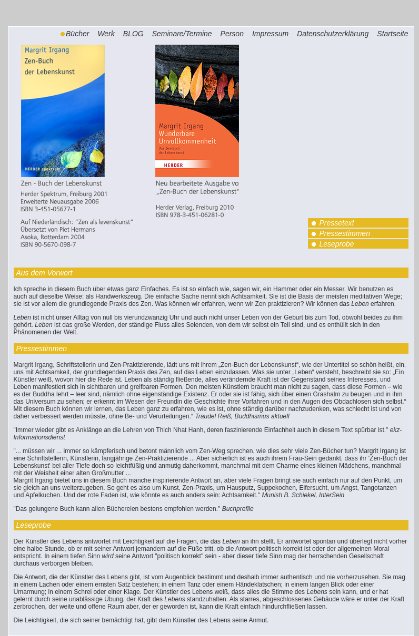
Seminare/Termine (182, 33)
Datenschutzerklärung (332, 33)
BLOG (133, 33)
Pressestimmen (344, 233)
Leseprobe (336, 244)
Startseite (392, 33)
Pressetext (336, 223)
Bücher (77, 33)
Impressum (270, 33)
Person (232, 33)
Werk (105, 33)
